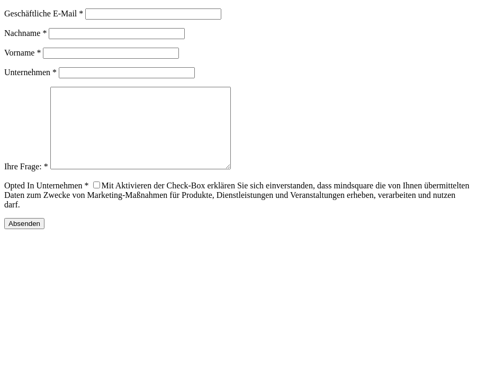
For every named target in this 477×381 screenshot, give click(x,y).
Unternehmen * (30, 72)
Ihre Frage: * (26, 182)
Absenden (24, 239)
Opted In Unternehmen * (46, 201)
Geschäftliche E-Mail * (43, 13)
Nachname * (25, 33)
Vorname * (22, 52)
